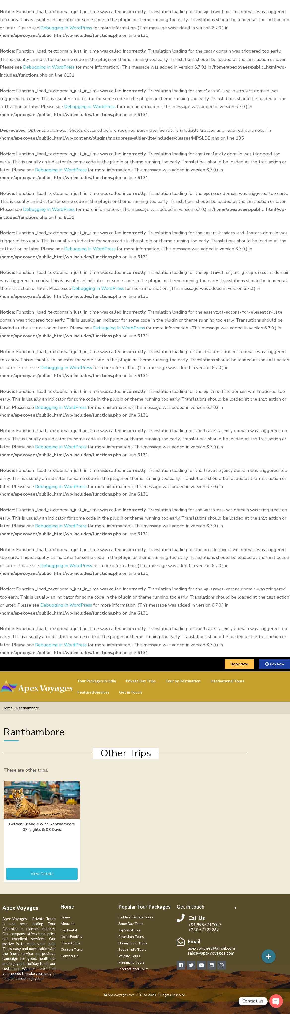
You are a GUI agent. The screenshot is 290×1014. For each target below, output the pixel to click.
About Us (68, 923)
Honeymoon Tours (132, 943)
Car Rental (69, 930)
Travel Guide (70, 943)
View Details (42, 874)
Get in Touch (130, 692)
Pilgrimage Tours (131, 962)
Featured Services (93, 692)
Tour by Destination (183, 681)
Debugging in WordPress (66, 28)
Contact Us (69, 956)
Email (194, 941)
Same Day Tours (131, 923)
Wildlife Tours (129, 956)
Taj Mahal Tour (129, 930)
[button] (269, 956)
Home (7, 708)
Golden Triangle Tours (135, 917)
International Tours (227, 681)
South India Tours (132, 949)
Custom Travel (72, 949)
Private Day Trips (141, 681)
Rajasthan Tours (131, 936)
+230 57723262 (203, 929)
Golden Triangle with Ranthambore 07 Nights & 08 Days (42, 826)
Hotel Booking (72, 936)
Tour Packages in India (96, 681)
